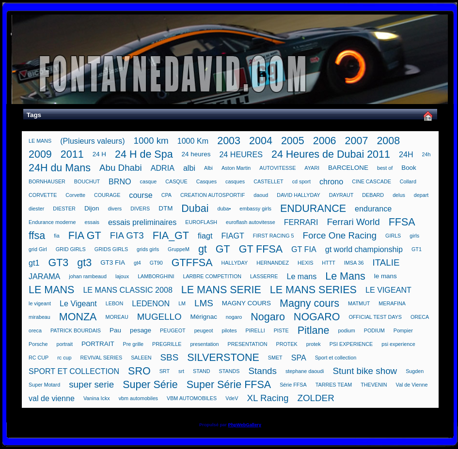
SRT (164, 371)
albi (189, 168)
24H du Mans (60, 168)
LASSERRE (264, 276)
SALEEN (141, 357)
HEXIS (305, 263)
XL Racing (267, 398)
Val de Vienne (412, 385)
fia (56, 236)
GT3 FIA (112, 262)
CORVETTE (43, 195)
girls (414, 236)
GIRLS (393, 236)
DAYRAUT (341, 195)
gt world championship (364, 249)
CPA (166, 195)
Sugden (415, 371)
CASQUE (176, 181)
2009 (40, 154)
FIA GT (84, 235)
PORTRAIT (97, 343)
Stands (262, 371)
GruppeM (179, 249)
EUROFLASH (201, 222)
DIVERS (140, 208)
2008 (388, 141)
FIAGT (232, 235)
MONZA (78, 317)
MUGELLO (159, 317)
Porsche (38, 344)
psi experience (398, 344)
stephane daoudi (304, 371)
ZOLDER (315, 398)
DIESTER (64, 208)
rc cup (64, 357)
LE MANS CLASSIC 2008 (127, 289)
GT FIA (303, 249)
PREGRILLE (166, 344)
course (140, 195)
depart (421, 195)
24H (406, 154)
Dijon (91, 208)
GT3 (58, 263)
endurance (373, 208)
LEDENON (151, 303)
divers (115, 208)
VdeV (231, 398)
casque (148, 181)
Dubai (194, 208)
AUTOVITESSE (277, 168)
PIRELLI (255, 330)
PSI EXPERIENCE (351, 344)
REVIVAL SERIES (101, 357)
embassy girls (255, 208)
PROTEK (287, 344)
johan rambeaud (88, 276)
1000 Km (192, 140)
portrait (64, 344)
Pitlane (314, 330)
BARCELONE (348, 167)
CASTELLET (268, 181)
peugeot (203, 330)
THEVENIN (374, 385)
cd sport (301, 181)
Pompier (403, 330)
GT (223, 249)
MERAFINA (392, 303)
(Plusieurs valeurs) (92, 140)
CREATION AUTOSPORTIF (212, 195)
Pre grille (133, 344)
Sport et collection (335, 357)
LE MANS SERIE (221, 290)
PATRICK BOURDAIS (75, 330)
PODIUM (374, 330)
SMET (275, 357)
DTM (165, 208)
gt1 (34, 262)
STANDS (229, 371)
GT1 (416, 249)
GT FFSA (261, 249)
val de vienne (52, 398)
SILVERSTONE (223, 357)
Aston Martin (236, 168)
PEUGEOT (173, 330)
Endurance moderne (52, 222)
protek (313, 344)
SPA (298, 357)
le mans (385, 276)
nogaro (234, 317)
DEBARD (373, 195)
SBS (169, 357)
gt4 (137, 263)
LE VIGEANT (388, 289)
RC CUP (38, 357)
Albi (208, 168)
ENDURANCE (313, 208)
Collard (408, 181)
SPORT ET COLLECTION (74, 371)
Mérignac (203, 316)
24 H (99, 154)
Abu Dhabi (120, 168)
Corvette (75, 195)
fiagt (205, 235)
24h (426, 154)
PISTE (281, 330)
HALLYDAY (234, 263)
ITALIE (385, 262)
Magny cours (309, 303)
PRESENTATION (248, 344)
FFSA (402, 222)
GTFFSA (192, 263)
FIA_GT (171, 235)
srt (181, 371)
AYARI (311, 168)
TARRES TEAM (334, 385)
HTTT (328, 263)
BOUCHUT (87, 181)
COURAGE (107, 195)
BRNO (120, 181)
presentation (204, 344)
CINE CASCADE (371, 181)
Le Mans (345, 276)
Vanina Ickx (96, 398)
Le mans (301, 276)
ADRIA (162, 168)
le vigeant (40, 303)
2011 (72, 154)
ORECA (420, 317)
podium (346, 330)
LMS (203, 303)
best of (385, 168)
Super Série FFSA (229, 384)
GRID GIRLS (71, 249)
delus (399, 195)
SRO (139, 371)
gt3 (84, 263)
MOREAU (116, 317)
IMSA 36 (354, 263)
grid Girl (38, 249)
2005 (292, 141)
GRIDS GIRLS (111, 249)
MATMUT (359, 303)
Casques (206, 181)
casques (235, 181)
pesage (140, 330)
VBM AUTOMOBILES (192, 398)
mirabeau (39, 317)
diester (36, 208)
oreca (35, 330)
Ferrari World (353, 222)
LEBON (114, 303)
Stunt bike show (364, 371)
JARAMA (44, 276)
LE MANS (40, 141)
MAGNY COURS (246, 303)
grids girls (148, 249)
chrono (331, 181)
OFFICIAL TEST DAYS (375, 317)
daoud (260, 195)
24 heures (196, 154)
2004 (260, 141)
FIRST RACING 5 (273, 236)
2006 (324, 141)
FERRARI (301, 222)
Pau (115, 330)
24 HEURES (241, 154)
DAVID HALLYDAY (298, 195)
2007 (356, 141)
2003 (228, 141)
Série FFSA (293, 385)
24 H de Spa (144, 154)
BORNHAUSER (47, 181)
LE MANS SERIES (313, 290)
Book (408, 167)
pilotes (229, 330)
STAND (201, 371)
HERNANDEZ (272, 263)
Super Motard (44, 385)
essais (91, 222)
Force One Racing (339, 235)
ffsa (37, 235)
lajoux (122, 276)
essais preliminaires (142, 222)
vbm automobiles (138, 398)
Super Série (150, 384)
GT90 (156, 263)
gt (202, 249)
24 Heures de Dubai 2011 (330, 154)
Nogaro (268, 317)
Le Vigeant (78, 303)
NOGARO (317, 317)
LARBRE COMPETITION (212, 276)
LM (182, 303)
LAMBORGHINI (156, 276)
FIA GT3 (127, 235)
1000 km (151, 140)
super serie (91, 384)
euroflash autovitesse (250, 222)
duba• (224, 208)
